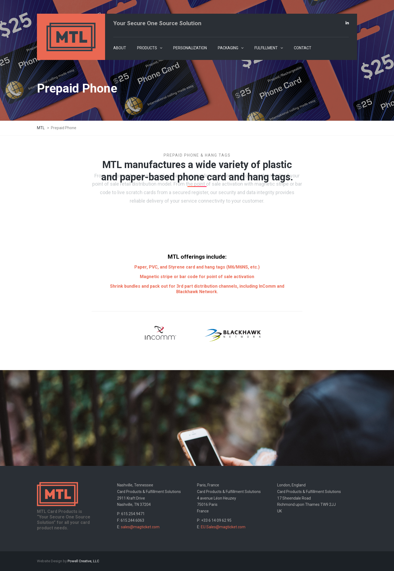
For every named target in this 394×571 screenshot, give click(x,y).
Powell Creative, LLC (83, 561)
